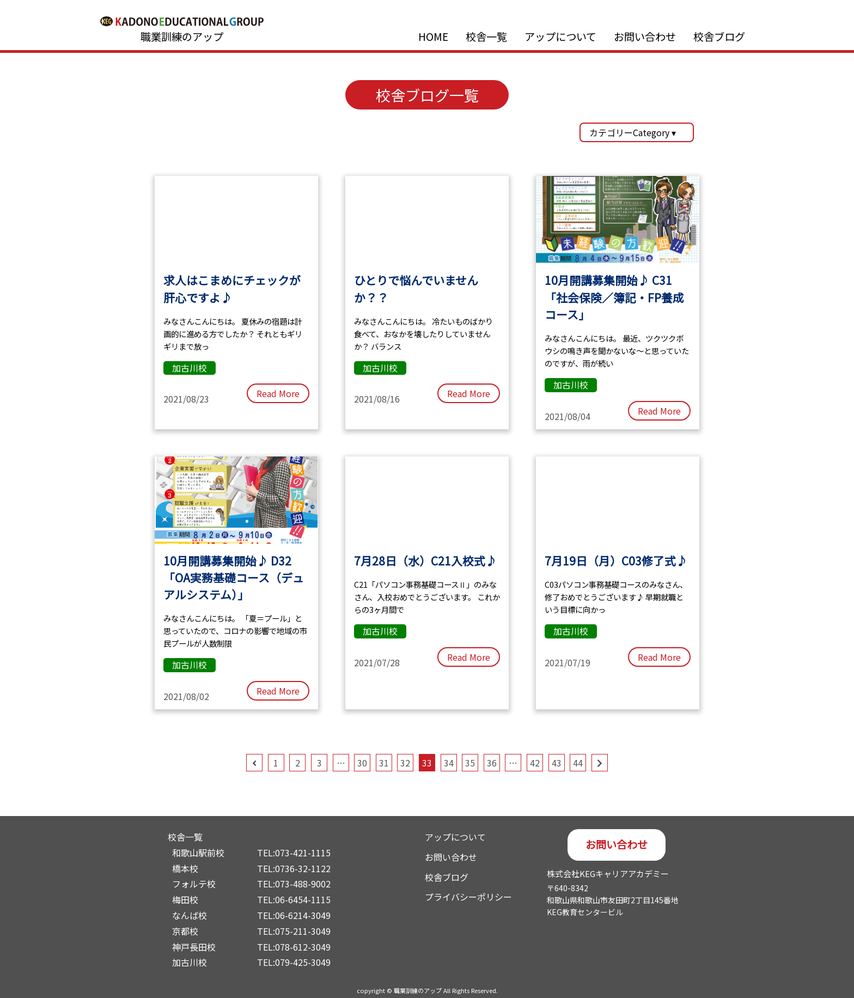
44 (578, 762)
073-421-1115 (303, 852)
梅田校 (185, 899)
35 (470, 762)
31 (384, 762)
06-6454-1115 (303, 899)
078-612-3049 (303, 946)
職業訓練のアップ (182, 36)
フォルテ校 (194, 883)
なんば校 (189, 915)
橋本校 (185, 868)
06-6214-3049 (303, 915)
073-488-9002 (303, 883)
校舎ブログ (719, 36)
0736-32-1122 (303, 868)
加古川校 (189, 962)
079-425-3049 (303, 962)
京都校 (185, 931)
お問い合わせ (645, 36)
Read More (278, 393)
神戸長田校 (194, 946)
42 (535, 762)
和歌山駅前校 (198, 852)
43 (557, 762)
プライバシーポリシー (468, 896)
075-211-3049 (303, 931)
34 (449, 762)
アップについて (560, 36)
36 (492, 762)
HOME (433, 36)
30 (362, 762)
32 (405, 762)
